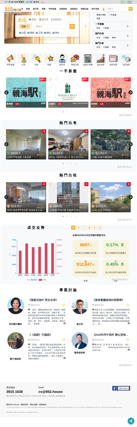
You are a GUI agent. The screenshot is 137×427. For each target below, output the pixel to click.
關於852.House (12, 414)
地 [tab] (100, 237)
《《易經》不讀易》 (40, 344)
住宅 (24, 42)
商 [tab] (78, 237)
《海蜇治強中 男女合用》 (43, 309)
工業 (40, 42)
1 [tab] (63, 121)
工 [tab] (84, 237)
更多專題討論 (125, 375)
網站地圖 (33, 414)
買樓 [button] (23, 36)
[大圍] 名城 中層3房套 (102, 167)
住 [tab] (73, 237)
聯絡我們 (24, 414)
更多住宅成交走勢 (119, 289)
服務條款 (43, 414)
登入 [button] (123, 2)
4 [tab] (75, 121)
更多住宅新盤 (125, 125)
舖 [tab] (89, 237)
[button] (27, 9)
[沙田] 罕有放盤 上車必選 (19, 167)
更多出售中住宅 (124, 176)
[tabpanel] (26, 102)
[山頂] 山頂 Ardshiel (101, 220)
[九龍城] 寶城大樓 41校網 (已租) (64, 220)
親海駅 (10, 113)
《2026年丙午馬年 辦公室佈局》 (111, 344)
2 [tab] (67, 121)
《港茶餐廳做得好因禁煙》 (108, 309)
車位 (57, 42)
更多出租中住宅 (124, 229)
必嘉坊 (52, 113)
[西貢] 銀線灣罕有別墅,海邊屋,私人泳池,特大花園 (30, 220)
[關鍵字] (52, 36)
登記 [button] (129, 2)
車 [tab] (95, 237)
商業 (32, 42)
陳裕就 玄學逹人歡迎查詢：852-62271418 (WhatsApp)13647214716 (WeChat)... (111, 357)
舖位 (49, 42)
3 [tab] (71, 121)
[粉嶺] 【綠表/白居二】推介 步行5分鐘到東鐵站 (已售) (74, 167)
